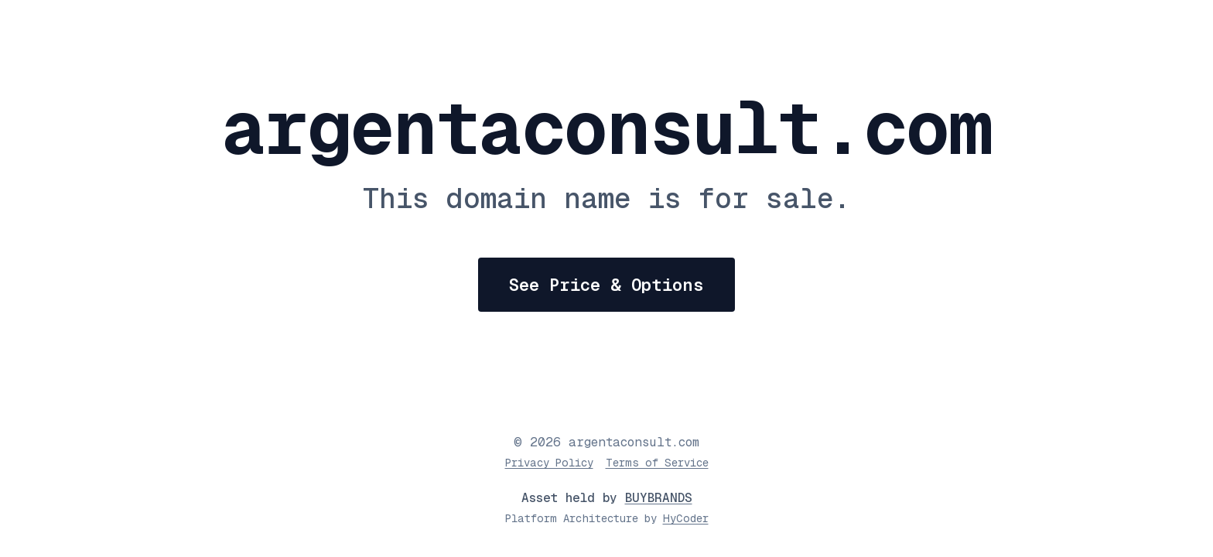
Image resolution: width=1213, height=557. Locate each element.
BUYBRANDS (658, 497)
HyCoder (686, 518)
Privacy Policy (549, 462)
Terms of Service (657, 462)
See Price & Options (606, 285)
